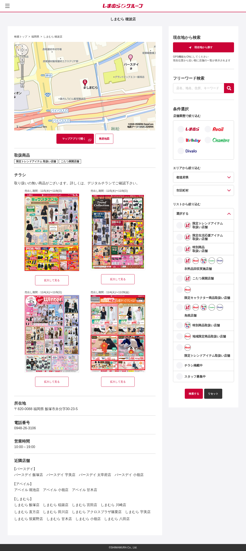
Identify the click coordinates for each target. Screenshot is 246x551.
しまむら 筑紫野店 (28, 519)
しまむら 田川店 (55, 512)
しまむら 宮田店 (84, 505)
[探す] (229, 88)
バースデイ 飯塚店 (28, 475)
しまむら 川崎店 (113, 505)
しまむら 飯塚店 (26, 505)
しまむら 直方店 (26, 512)
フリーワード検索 (188, 78)
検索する (194, 393)
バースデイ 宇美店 (60, 475)
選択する (182, 213)
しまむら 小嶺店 (88, 519)
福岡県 (35, 36)
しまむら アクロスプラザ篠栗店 (97, 512)
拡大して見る (52, 280)
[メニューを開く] (7, 6)
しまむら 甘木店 (59, 519)
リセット (213, 393)
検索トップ (20, 36)
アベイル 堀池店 (26, 490)
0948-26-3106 (25, 428)
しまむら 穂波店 (52, 36)
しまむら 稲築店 (55, 505)
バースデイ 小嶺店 (129, 475)
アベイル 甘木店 (84, 490)
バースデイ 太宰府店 (95, 475)
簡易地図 (104, 138)
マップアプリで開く (74, 138)
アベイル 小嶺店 (55, 490)
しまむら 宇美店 (137, 512)
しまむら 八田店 (116, 519)
